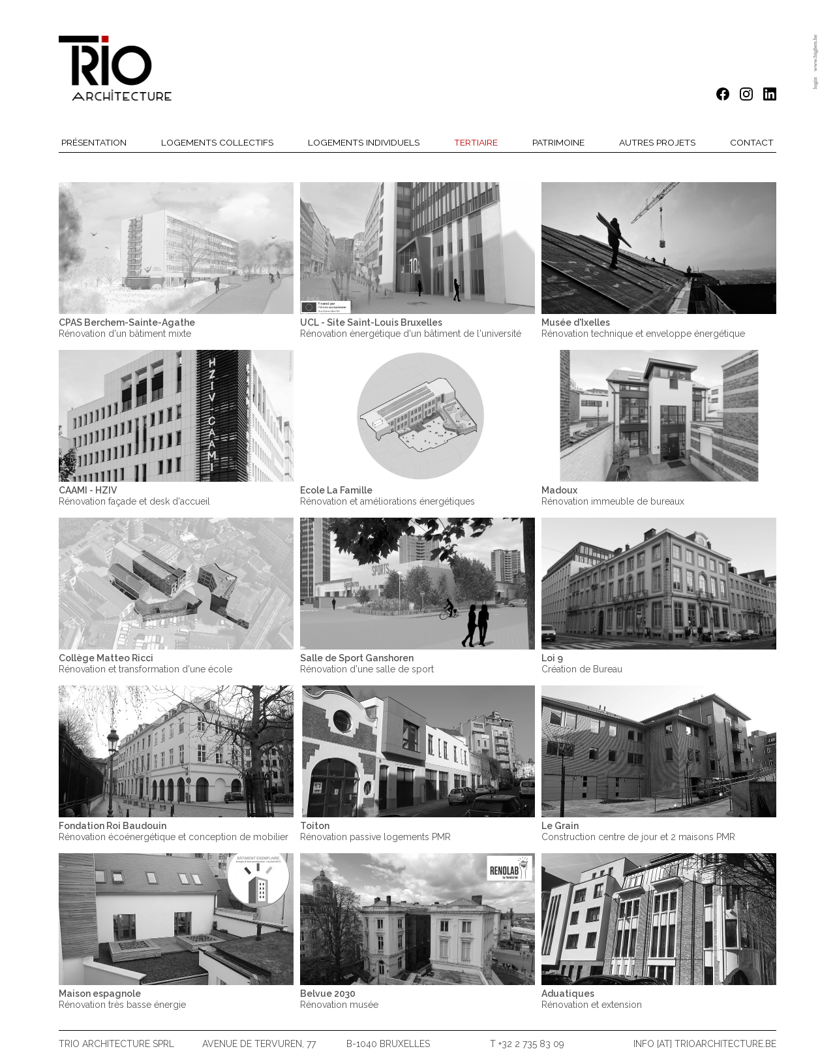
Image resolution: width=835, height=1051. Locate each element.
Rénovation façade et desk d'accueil (134, 495)
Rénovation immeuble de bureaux (612, 495)
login (815, 83)
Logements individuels (364, 142)
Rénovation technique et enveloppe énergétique (643, 328)
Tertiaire (476, 142)
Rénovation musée (339, 999)
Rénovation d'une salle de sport (367, 663)
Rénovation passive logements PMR (375, 831)
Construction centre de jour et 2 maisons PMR (638, 831)
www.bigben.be (815, 53)
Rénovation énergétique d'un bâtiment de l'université (410, 328)
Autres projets (657, 142)
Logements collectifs (217, 142)
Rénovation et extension (591, 999)
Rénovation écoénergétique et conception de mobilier (173, 831)
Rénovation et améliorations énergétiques (387, 495)
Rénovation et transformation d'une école (145, 663)
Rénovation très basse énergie (122, 999)
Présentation (94, 142)
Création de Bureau (581, 663)
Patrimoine (558, 142)
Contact (752, 142)
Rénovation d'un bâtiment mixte (127, 328)
